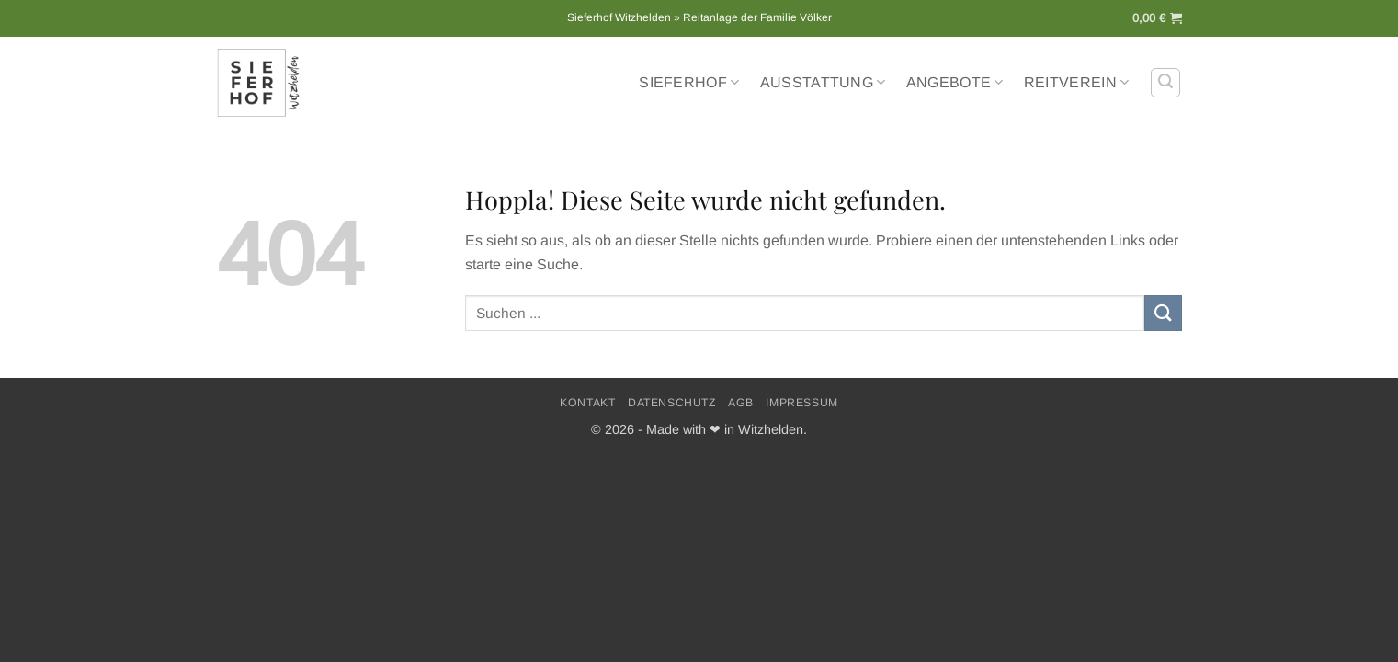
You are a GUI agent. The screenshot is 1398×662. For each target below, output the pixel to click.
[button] (1157, 18)
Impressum (802, 402)
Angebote (955, 82)
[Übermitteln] (1162, 313)
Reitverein (1077, 82)
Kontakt (587, 402)
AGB (741, 402)
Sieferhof (689, 82)
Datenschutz (672, 402)
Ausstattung (823, 82)
